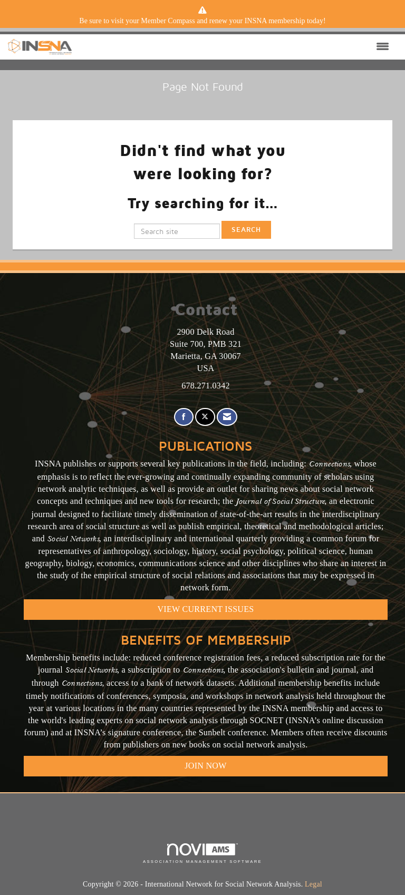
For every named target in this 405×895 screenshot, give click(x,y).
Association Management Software (202, 853)
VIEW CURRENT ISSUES (206, 609)
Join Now (205, 765)
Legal (313, 884)
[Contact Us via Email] (227, 417)
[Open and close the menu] (233, 47)
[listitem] (202, 21)
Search (246, 230)
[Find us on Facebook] (184, 417)
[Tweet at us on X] (205, 417)
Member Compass (168, 21)
